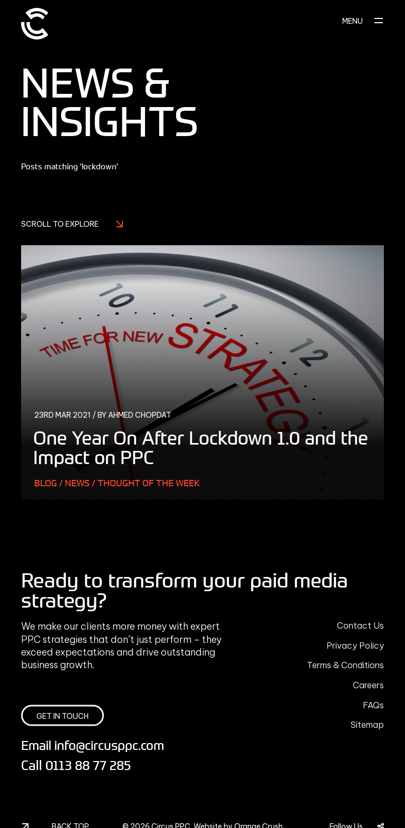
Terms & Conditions (345, 665)
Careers (368, 685)
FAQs (373, 705)
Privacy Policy (355, 645)
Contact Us (360, 625)
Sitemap (367, 724)
